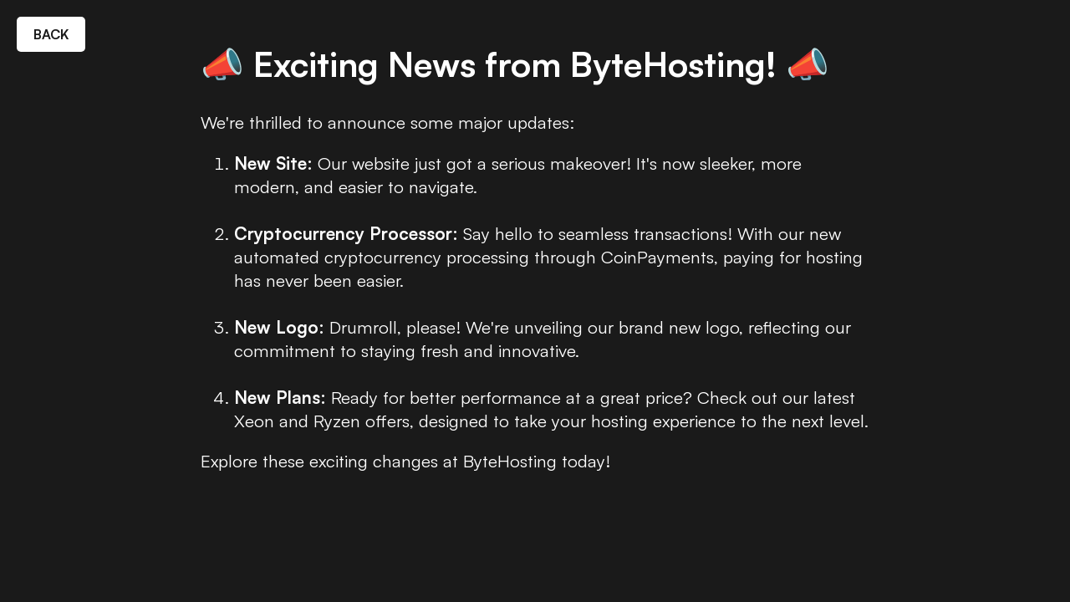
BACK (51, 34)
